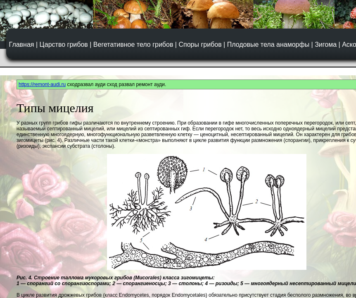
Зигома (326, 44)
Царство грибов (64, 44)
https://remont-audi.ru (42, 84)
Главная (21, 44)
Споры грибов (199, 44)
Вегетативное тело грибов (133, 44)
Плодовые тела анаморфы (268, 44)
